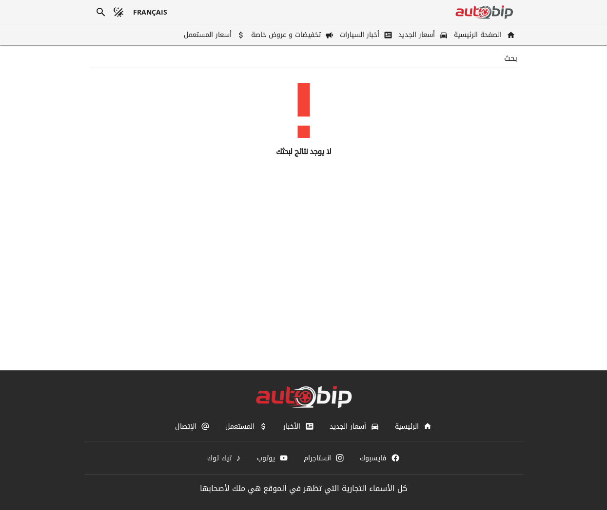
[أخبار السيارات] (365, 34)
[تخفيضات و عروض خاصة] (291, 34)
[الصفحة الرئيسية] (483, 34)
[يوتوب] (272, 458)
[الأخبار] (298, 426)
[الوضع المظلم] (118, 12)
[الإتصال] (192, 426)
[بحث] (101, 12)
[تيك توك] (224, 458)
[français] (150, 12)
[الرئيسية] (413, 426)
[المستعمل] (246, 426)
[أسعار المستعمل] (213, 34)
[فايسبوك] (379, 458)
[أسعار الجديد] (422, 34)
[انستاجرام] (324, 458)
